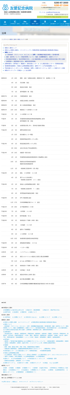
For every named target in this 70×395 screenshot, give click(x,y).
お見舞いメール (57, 317)
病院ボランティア (10, 70)
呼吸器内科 (31, 333)
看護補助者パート (31, 372)
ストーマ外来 (25, 360)
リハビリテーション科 (36, 343)
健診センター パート (8, 372)
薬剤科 (6, 341)
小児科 (26, 335)
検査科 (67, 341)
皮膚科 (56, 335)
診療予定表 (7, 312)
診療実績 (8, 61)
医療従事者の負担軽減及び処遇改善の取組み (45, 50)
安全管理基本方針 (24, 59)
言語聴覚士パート (15, 370)
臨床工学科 (25, 343)
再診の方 (46, 310)
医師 (5, 368)
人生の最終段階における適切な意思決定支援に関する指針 (48, 59)
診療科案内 (8, 63)
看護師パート (27, 368)
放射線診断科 (56, 337)
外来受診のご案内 (15, 22)
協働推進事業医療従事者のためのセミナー (29, 348)
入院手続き (7, 317)
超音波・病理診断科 (10, 343)
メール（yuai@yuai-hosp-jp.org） (51, 12)
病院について (21, 39)
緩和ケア (37, 66)
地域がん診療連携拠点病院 (25, 66)
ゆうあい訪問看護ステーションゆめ (65, 23)
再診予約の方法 (55, 310)
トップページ (5, 39)
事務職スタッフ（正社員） (39, 370)
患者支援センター (32, 63)
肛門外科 (10, 335)
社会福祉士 (26, 370)
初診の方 (29, 310)
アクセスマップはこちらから (52, 17)
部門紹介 (16, 63)
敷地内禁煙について (27, 57)
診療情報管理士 (60, 370)
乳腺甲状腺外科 (19, 335)
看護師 (18, 368)
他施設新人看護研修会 (11, 348)
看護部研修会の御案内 (33, 347)
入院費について (18, 317)
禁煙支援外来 (10, 337)
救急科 (36, 337)
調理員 (51, 370)
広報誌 (19, 70)
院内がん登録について (19, 354)
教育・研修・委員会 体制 (11, 347)
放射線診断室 (59, 341)
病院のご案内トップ (10, 48)
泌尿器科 (50, 335)
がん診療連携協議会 (29, 356)
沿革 (34, 54)
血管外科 (55, 333)
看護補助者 (20, 372)
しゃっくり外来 (29, 337)
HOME (5, 23)
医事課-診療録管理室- (49, 343)
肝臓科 (50, 333)
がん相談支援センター (46, 63)
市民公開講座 (18, 356)
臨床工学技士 (44, 368)
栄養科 (19, 343)
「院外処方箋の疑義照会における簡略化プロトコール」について (27, 341)
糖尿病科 (37, 333)
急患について (33, 312)
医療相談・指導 (28, 68)
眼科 (31, 335)
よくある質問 (27, 70)
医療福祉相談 (59, 63)
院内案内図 (56, 54)
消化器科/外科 (8, 333)
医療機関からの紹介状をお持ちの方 (14, 310)
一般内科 (16, 333)
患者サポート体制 (59, 68)
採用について (45, 22)
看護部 (23, 63)
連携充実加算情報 (30, 61)
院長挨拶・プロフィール (15, 54)
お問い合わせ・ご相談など (10, 381)
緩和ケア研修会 (9, 356)
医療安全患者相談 (9, 360)
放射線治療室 (51, 341)
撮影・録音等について (12, 57)
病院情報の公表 (18, 61)
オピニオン (27, 54)
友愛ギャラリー (53, 57)
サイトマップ (24, 381)
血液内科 (44, 333)
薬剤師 (36, 368)
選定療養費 (37, 310)
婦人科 (61, 335)
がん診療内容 (8, 354)
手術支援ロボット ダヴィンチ (13, 68)
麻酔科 (49, 337)
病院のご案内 (35, 22)
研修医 (12, 368)
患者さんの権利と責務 (11, 50)
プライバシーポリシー (37, 381)
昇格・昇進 (23, 347)
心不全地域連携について (49, 66)
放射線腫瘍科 (19, 337)
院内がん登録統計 (32, 354)
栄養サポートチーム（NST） (43, 68)
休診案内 (16, 312)
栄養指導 (18, 360)
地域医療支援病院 (10, 66)
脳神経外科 (43, 335)
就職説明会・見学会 (49, 348)
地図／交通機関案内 (41, 57)
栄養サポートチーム (9, 362)
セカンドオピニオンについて (60, 354)
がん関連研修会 (40, 356)
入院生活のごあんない (31, 317)
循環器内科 (23, 333)
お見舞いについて (45, 317)
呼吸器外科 (63, 333)
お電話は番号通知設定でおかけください (51, 8)
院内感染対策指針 (11, 59)
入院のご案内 (25, 22)
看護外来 (24, 312)
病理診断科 (43, 337)
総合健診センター (55, 22)
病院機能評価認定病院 (43, 54)
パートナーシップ (25, 50)
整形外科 (36, 335)
